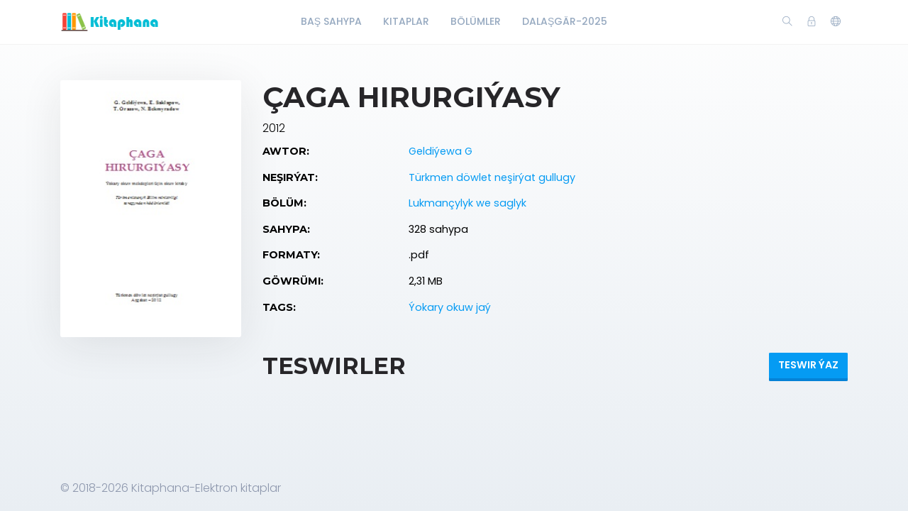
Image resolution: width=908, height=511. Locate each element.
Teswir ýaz (808, 365)
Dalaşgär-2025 (564, 21)
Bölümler (475, 21)
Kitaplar (406, 21)
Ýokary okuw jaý (450, 307)
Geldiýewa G (440, 151)
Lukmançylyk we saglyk (467, 203)
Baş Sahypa (331, 21)
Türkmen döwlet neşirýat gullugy (492, 177)
